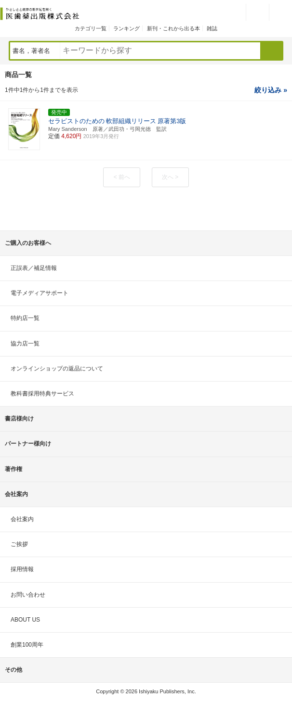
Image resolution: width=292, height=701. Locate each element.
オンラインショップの (57, 368)
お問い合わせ (28, 594)
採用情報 (22, 569)
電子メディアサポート (39, 293)
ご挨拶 (19, 544)
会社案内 (22, 519)
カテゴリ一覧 (90, 28)
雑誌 (212, 28)
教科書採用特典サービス (42, 393)
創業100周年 (27, 644)
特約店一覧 (25, 318)
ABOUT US (25, 619)
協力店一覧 (25, 343)
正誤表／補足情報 (34, 268)
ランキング (126, 28)
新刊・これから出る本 (173, 28)
